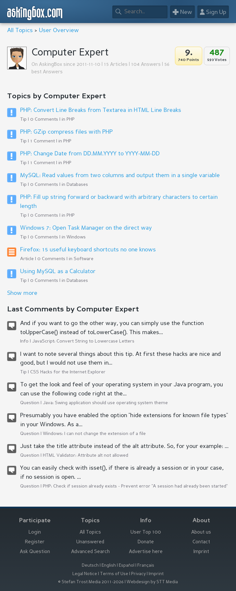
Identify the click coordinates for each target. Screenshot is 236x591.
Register (34, 542)
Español (126, 565)
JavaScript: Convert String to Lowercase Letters (83, 341)
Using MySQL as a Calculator (57, 271)
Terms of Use (114, 574)
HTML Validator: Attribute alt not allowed (85, 455)
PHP (71, 119)
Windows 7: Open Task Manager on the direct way (86, 228)
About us (201, 532)
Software (83, 259)
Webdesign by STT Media (152, 582)
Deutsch (90, 565)
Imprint (201, 551)
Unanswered (90, 542)
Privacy (138, 574)
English (109, 565)
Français (145, 565)
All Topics (20, 30)
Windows (76, 237)
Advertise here (146, 551)
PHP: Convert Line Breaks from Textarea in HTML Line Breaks (100, 110)
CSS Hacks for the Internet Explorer (68, 372)
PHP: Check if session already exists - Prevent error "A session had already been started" (135, 486)
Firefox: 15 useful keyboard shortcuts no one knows (88, 250)
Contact (201, 542)
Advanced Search (90, 551)
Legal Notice (84, 574)
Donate (146, 542)
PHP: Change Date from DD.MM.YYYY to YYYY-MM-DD (90, 154)
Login (35, 532)
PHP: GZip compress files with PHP (66, 132)
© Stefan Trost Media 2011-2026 (91, 582)
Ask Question (35, 551)
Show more (22, 293)
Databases (77, 184)
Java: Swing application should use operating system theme (105, 403)
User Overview (59, 30)
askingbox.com (35, 13)
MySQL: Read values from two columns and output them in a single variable (120, 175)
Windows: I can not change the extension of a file (94, 433)
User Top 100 (145, 532)
